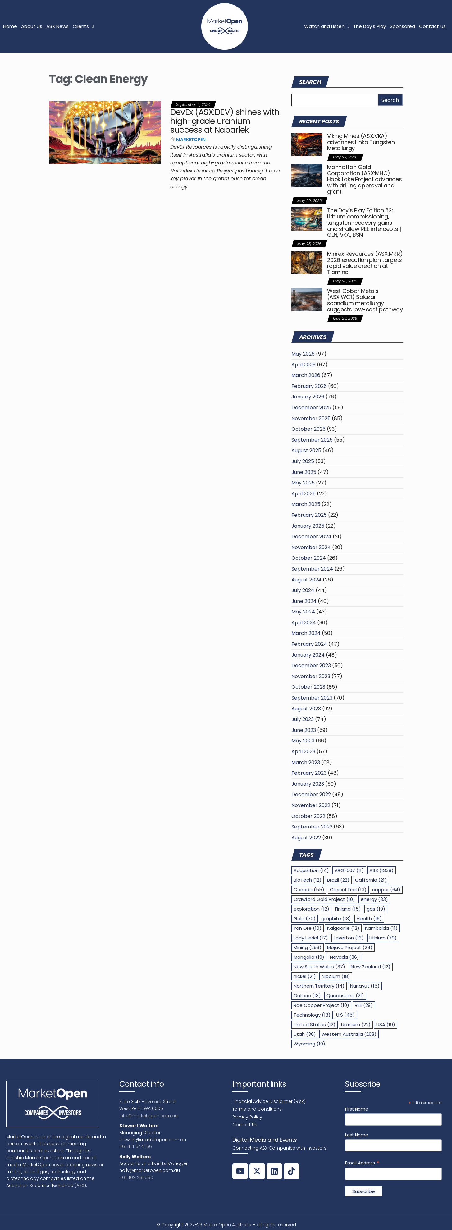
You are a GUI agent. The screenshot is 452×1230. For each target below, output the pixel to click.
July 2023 (302, 719)
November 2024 (311, 547)
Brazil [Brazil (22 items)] (338, 880)
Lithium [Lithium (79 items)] (383, 937)
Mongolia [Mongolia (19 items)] (309, 957)
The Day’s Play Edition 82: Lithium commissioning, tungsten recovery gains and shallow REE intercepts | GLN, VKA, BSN (364, 222)
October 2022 (308, 816)
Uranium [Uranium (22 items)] (356, 1024)
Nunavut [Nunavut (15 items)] (365, 986)
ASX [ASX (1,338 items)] (381, 870)
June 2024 (304, 601)
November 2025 (311, 418)
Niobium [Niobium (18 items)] (336, 976)
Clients (83, 26)
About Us (31, 26)
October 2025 (308, 429)
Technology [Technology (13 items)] (312, 1015)
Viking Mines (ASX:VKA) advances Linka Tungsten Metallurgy (361, 142)
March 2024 (306, 633)
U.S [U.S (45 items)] (345, 1015)
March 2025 (305, 504)
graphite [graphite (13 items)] (336, 918)
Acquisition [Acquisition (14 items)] (311, 870)
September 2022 (311, 826)
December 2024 (311, 536)
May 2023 (302, 740)
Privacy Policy (247, 1117)
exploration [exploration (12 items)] (311, 909)
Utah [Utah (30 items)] (305, 1034)
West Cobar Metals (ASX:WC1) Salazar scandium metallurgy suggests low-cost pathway (365, 300)
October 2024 (308, 558)
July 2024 (302, 590)
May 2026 (303, 353)
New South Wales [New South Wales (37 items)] (319, 966)
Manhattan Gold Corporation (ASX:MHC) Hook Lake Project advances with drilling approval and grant (364, 179)
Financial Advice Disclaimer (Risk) (269, 1101)
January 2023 (307, 783)
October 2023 (308, 687)
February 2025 (309, 515)
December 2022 (311, 794)
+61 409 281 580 (136, 1177)
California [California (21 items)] (371, 880)
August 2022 (306, 837)
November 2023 (310, 676)
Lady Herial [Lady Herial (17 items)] (311, 937)
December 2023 (311, 665)
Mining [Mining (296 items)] (308, 947)
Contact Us (432, 26)
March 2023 (305, 762)
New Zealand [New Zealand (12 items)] (370, 966)
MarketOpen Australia (227, 1225)
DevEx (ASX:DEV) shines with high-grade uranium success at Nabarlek (225, 121)
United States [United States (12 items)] (315, 1024)
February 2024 (309, 644)
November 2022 (310, 805)
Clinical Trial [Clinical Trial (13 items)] (348, 889)
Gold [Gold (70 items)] (305, 918)
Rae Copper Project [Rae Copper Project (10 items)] (321, 1005)
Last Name (356, 1135)
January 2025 (307, 526)
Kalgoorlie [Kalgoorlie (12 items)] (343, 928)
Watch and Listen (326, 26)
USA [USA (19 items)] (385, 1024)
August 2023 (306, 708)
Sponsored (402, 26)
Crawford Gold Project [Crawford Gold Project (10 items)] (324, 899)
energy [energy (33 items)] (374, 899)
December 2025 (311, 407)
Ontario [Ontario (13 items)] (307, 995)
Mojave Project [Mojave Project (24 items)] (349, 947)
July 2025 (302, 461)
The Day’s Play (369, 26)
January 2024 (308, 655)
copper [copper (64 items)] (386, 889)
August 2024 (306, 579)
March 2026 (305, 375)
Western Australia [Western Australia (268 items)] (349, 1034)
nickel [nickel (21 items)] (305, 976)
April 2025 (303, 493)
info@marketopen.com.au (148, 1116)
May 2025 (303, 482)
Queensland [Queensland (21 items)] (345, 995)
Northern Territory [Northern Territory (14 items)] (319, 986)
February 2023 (308, 773)
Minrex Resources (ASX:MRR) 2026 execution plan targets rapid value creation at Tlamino (365, 263)
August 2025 (306, 450)
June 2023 (303, 730)
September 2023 (311, 697)
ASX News (57, 26)
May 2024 (303, 611)
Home (10, 26)
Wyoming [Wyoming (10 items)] (309, 1043)
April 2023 (303, 751)
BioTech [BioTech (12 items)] (308, 880)
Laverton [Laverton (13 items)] (349, 937)
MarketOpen (191, 139)
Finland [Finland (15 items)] (348, 909)
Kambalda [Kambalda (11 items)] (381, 928)
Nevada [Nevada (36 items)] (344, 957)
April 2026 (303, 364)
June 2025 (303, 472)
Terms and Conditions (257, 1109)
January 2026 (307, 396)
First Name (356, 1109)
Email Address (362, 1163)
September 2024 (312, 568)
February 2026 (309, 386)
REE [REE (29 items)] (364, 1005)
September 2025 (312, 439)
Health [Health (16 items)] (369, 918)
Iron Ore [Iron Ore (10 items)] (308, 928)
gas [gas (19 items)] (376, 909)
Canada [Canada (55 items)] (309, 889)
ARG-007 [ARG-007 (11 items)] (349, 870)
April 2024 (303, 622)
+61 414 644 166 (135, 1146)
